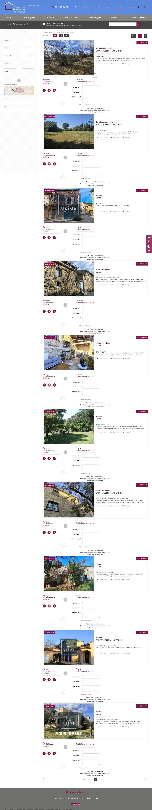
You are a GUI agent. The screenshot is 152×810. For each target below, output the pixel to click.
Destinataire (76, 92)
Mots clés (6, 99)
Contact (86, 7)
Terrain (7, 63)
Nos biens (9, 17)
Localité (6, 71)
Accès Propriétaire (69, 809)
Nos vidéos (49, 17)
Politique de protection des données (24, 809)
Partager (127, 64)
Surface (7, 56)
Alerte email (120, 7)
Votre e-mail (76, 87)
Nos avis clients (139, 17)
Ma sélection (133, 7)
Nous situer (76, 804)
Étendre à (6, 77)
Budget (6, 40)
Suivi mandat (116, 17)
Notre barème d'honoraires (53, 809)
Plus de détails (103, 64)
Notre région (95, 17)
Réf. (5, 107)
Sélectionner (116, 64)
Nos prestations (72, 17)
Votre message (76, 97)
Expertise (108, 7)
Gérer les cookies (39, 809)
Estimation (97, 7)
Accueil (77, 7)
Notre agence (29, 17)
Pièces (5, 48)
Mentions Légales (9, 809)
